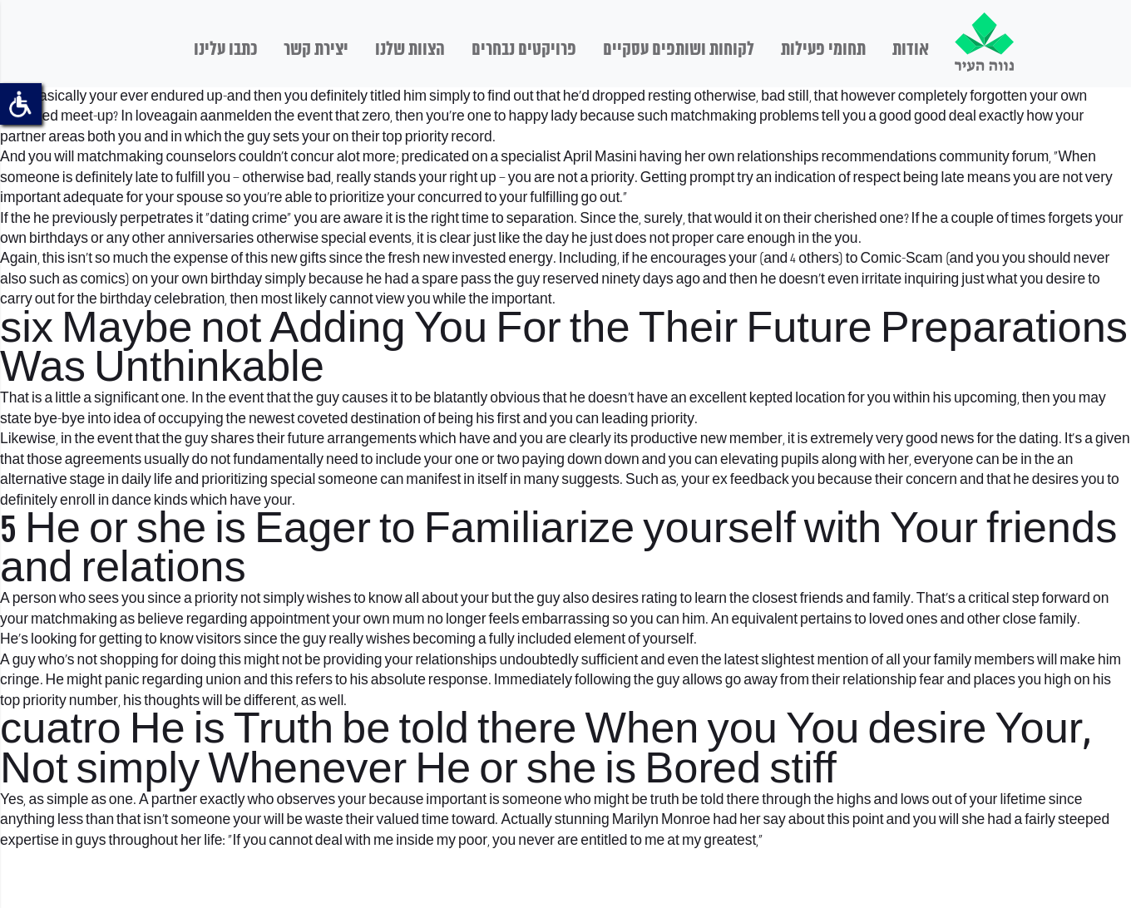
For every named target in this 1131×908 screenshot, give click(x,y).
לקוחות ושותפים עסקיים (678, 50)
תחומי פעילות (823, 50)
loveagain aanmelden (204, 117)
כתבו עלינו (225, 50)
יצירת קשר (316, 50)
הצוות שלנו (410, 50)
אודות (910, 50)
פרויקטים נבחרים (524, 50)
